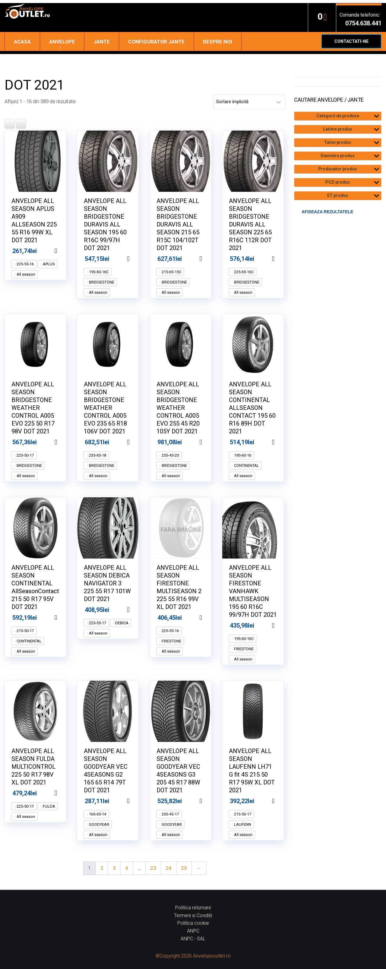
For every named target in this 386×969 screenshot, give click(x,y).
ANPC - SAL (193, 939)
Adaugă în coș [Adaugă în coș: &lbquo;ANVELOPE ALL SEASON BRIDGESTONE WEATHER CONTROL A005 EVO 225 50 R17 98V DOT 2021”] (63, 442)
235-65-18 (97, 455)
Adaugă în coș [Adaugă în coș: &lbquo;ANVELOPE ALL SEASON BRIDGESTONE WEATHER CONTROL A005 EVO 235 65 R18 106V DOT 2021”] (135, 442)
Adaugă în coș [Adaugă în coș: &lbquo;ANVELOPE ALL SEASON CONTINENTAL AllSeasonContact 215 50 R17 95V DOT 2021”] (63, 617)
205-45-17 (170, 814)
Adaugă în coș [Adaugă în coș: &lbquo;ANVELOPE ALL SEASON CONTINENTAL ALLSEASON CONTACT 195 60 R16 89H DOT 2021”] (280, 442)
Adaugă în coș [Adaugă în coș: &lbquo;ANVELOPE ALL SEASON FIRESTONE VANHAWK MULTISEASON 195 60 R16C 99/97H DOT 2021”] (280, 625)
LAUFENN (242, 824)
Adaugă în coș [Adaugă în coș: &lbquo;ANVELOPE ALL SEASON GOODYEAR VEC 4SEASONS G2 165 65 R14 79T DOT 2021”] (135, 801)
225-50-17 (25, 455)
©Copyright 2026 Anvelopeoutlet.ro (193, 956)
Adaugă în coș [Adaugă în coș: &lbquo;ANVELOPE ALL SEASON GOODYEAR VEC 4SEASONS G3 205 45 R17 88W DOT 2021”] (208, 801)
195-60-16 (242, 455)
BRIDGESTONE (101, 282)
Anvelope (62, 42)
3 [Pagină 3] (114, 868)
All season (25, 274)
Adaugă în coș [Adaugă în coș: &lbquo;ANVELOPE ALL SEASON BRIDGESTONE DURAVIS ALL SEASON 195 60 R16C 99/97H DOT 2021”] (135, 259)
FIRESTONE (171, 641)
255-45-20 (170, 455)
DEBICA (121, 623)
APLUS (48, 264)
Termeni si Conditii (193, 915)
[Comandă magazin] (249, 101)
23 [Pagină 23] (153, 868)
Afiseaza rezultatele (327, 211)
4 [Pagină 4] (126, 868)
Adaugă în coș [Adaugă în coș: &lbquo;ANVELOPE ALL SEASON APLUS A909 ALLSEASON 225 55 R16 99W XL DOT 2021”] (63, 251)
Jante (101, 42)
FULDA (48, 806)
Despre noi (217, 42)
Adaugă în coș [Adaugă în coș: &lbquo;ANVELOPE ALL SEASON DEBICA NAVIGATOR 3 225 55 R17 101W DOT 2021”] (135, 610)
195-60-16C (98, 272)
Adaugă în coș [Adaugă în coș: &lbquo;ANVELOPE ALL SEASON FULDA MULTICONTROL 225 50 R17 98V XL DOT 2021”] (63, 793)
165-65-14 (97, 814)
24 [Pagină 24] (169, 868)
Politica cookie (193, 923)
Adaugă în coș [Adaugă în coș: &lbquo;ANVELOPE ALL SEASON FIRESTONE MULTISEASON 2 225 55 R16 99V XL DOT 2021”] (208, 617)
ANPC (193, 931)
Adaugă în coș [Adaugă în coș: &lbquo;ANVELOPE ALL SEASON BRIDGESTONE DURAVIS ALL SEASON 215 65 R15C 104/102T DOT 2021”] (208, 259)
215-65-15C (171, 272)
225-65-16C (243, 272)
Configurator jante (156, 42)
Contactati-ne (351, 41)
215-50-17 (25, 631)
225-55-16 (25, 264)
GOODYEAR (98, 824)
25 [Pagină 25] (184, 868)
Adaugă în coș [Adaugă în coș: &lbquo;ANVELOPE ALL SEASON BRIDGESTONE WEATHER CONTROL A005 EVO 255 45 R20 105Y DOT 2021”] (208, 442)
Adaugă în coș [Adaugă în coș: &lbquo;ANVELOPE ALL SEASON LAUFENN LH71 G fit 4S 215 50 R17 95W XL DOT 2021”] (280, 801)
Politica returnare (193, 907)
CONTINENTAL (246, 465)
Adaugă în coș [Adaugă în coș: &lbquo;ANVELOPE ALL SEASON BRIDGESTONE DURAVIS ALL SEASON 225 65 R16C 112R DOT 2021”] (280, 259)
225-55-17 (97, 623)
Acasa (22, 42)
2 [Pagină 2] (101, 868)
